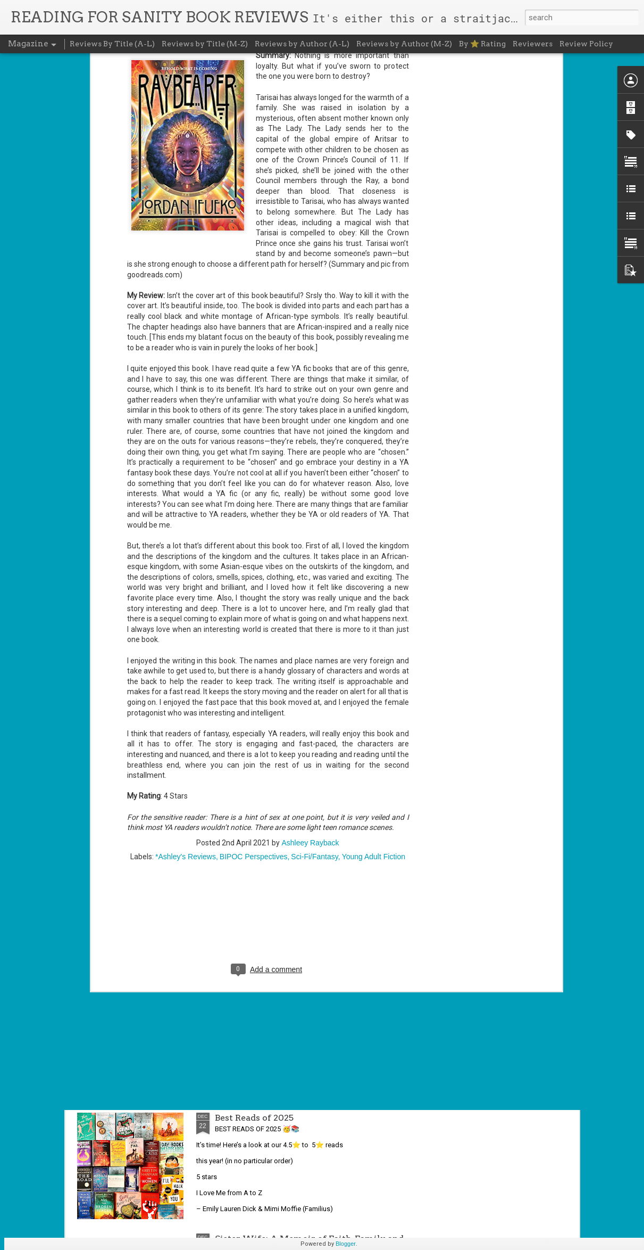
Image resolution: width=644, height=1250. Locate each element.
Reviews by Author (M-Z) (404, 43)
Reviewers (533, 43)
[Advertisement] (268, 783)
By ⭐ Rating (482, 43)
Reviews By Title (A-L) (112, 43)
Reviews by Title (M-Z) (205, 43)
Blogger (346, 1243)
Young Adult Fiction (373, 715)
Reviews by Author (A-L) (302, 43)
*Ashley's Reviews (185, 715)
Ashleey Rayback (310, 701)
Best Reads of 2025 (254, 1118)
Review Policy (586, 43)
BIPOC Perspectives (254, 715)
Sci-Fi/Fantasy (314, 715)
